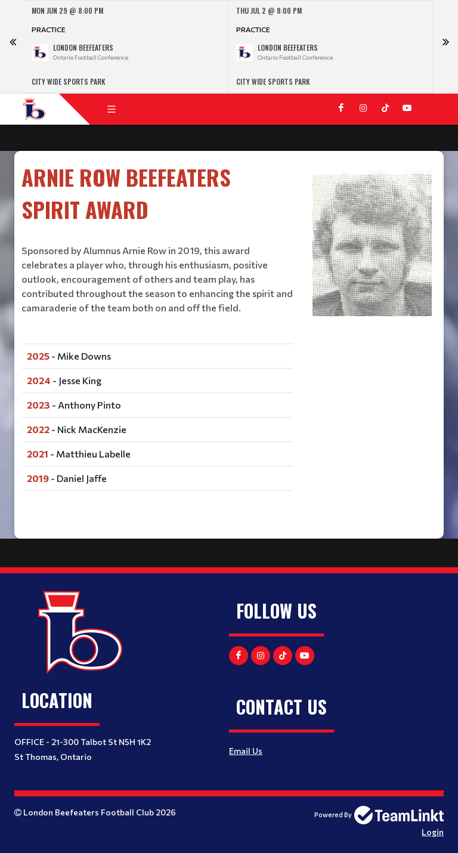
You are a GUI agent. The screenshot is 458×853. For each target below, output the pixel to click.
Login (433, 832)
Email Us (245, 751)
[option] (126, 47)
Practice (49, 29)
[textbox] (157, 333)
